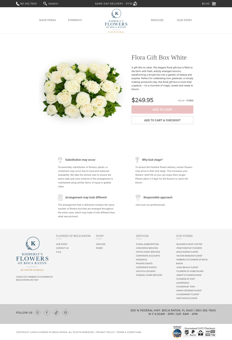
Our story (62, 244)
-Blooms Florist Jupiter (189, 244)
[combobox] (56, 3)
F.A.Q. (58, 252)
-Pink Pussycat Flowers (189, 248)
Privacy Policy (105, 332)
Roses (99, 248)
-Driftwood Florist (187, 298)
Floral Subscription (147, 244)
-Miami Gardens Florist (189, 290)
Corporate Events (146, 267)
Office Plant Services (148, 252)
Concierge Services (147, 248)
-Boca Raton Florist (187, 252)
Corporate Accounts (148, 256)
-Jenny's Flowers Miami (189, 275)
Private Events (144, 263)
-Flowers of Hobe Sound (189, 271)
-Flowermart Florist (187, 294)
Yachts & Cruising (146, 271)
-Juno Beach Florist (187, 267)
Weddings (141, 259)
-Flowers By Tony (185, 286)
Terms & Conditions (129, 332)
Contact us (62, 248)
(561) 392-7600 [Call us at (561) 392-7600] (205, 310)
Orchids (100, 244)
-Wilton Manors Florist (189, 256)
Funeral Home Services (149, 275)
